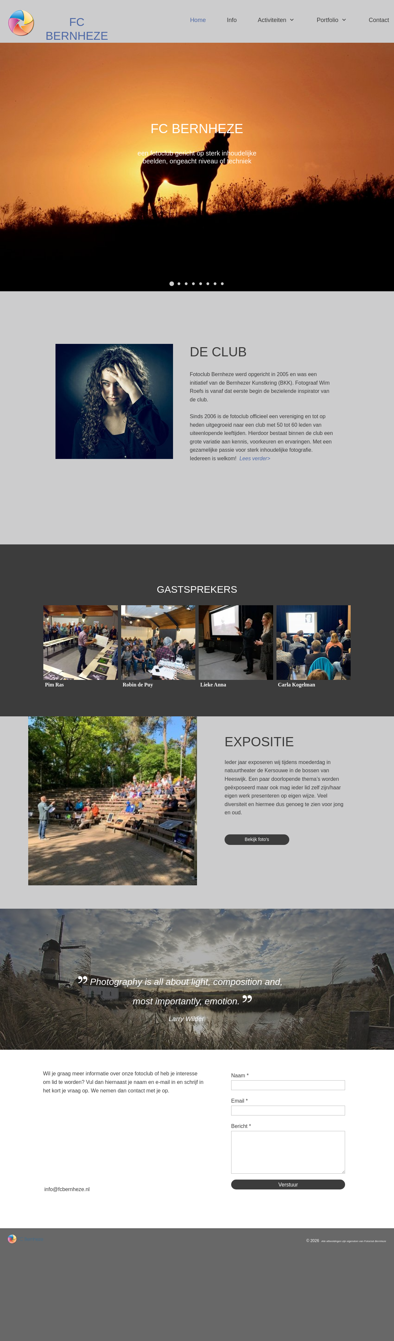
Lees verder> (254, 458)
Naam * (240, 1075)
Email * (239, 1101)
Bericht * (241, 1126)
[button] (171, 283)
